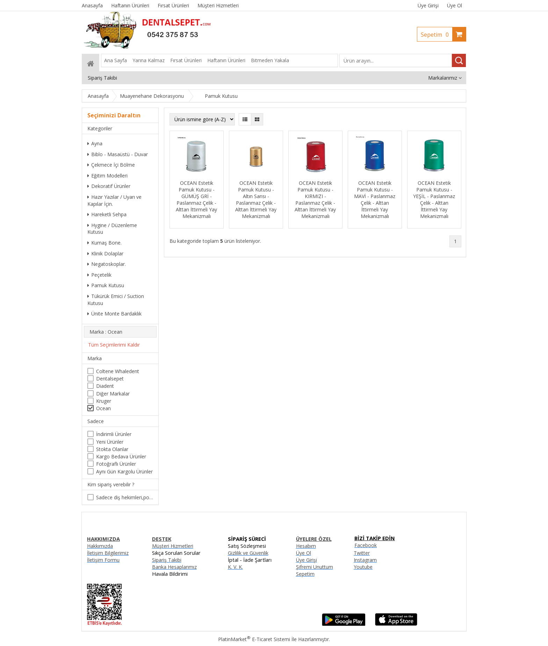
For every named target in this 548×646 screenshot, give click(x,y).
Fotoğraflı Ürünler (116, 463)
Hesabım (306, 546)
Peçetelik (99, 274)
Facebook (365, 545)
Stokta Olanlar (112, 449)
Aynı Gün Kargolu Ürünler (124, 471)
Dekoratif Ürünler (108, 186)
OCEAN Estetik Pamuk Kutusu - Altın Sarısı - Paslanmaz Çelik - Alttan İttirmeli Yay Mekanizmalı (255, 199)
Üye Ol (454, 5)
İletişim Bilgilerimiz (108, 553)
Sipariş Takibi (166, 560)
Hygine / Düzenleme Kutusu (112, 228)
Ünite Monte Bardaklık (114, 313)
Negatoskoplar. (106, 264)
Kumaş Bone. (104, 242)
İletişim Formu (103, 560)
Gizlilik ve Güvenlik (248, 553)
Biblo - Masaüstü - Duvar (117, 154)
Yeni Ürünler (109, 441)
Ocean (103, 408)
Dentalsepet (110, 378)
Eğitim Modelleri (107, 175)
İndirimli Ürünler (113, 434)
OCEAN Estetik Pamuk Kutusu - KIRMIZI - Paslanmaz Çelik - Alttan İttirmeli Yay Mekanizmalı (315, 199)
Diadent (105, 386)
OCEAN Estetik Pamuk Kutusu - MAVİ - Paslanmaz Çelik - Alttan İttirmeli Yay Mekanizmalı (374, 199)
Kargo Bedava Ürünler (121, 456)
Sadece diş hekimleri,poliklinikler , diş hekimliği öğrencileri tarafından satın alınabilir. (124, 497)
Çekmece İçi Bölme (111, 164)
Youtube (363, 567)
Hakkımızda (100, 546)
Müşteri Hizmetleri (172, 546)
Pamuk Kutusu (105, 285)
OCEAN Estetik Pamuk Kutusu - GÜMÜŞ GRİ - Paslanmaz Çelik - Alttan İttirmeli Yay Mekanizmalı (196, 199)
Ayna (94, 143)
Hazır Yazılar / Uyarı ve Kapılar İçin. (114, 200)
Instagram (365, 560)
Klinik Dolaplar (105, 253)
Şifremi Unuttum (314, 567)
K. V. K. (235, 567)
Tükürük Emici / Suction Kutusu (115, 299)
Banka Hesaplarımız (174, 567)
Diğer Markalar (113, 393)
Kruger (103, 401)
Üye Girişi (428, 5)
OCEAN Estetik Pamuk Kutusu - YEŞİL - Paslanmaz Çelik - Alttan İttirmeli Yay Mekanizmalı (434, 199)
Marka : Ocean (105, 331)
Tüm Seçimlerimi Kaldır (114, 344)
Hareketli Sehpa (107, 214)
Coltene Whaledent (117, 371)
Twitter (362, 553)
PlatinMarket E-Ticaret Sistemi (254, 639)
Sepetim (436, 34)
